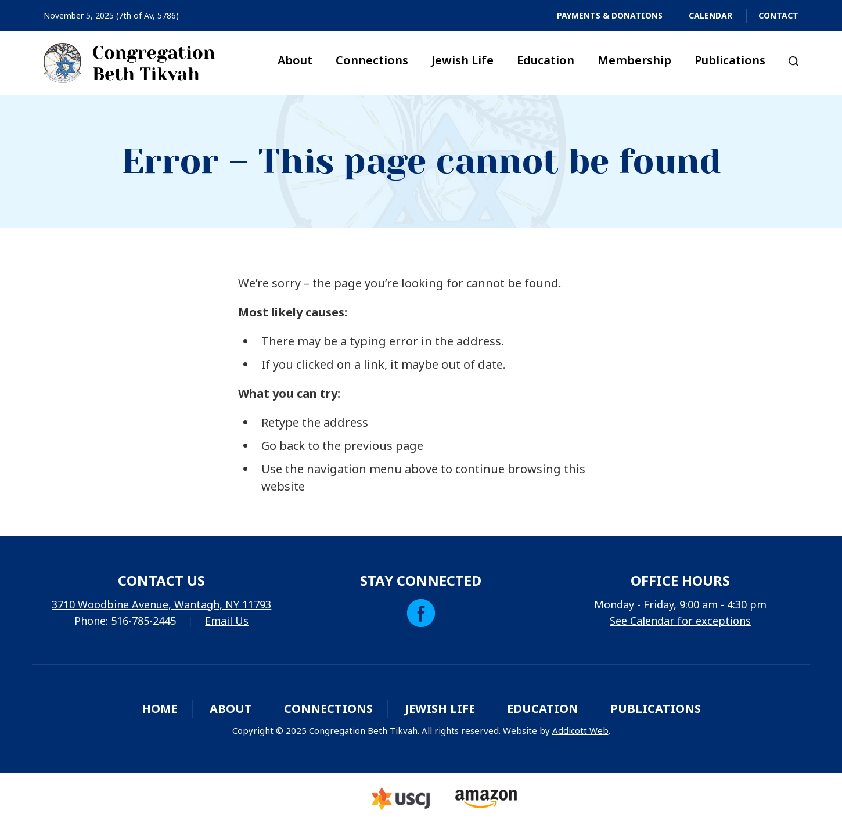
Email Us (227, 621)
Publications (730, 60)
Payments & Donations (610, 15)
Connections (372, 60)
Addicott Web (580, 730)
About (295, 60)
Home (160, 708)
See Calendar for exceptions (680, 621)
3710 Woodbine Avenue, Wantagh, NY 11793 (161, 604)
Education (545, 60)
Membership (634, 60)
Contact (778, 15)
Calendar (710, 15)
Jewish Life (462, 60)
